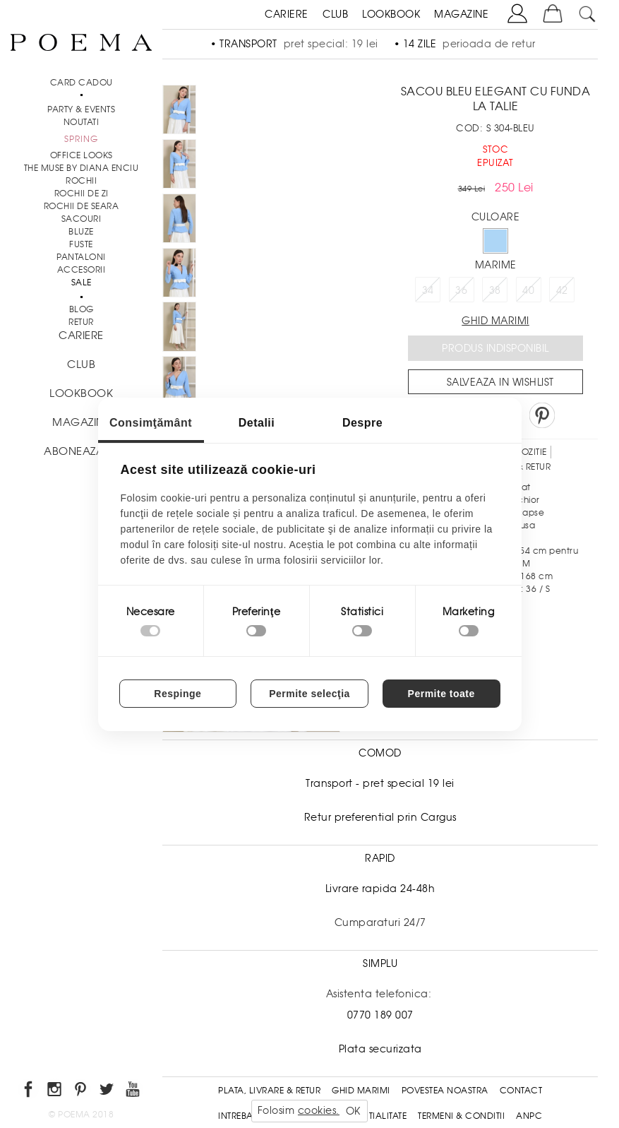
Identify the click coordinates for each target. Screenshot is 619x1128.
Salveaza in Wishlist (500, 382)
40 (528, 290)
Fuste (81, 244)
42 (562, 290)
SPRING (81, 139)
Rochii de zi (81, 193)
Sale (81, 282)
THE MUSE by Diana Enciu (81, 168)
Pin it (542, 415)
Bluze (81, 232)
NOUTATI (82, 122)
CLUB (335, 14)
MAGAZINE (461, 14)
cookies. (318, 1110)
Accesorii (81, 270)
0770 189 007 (380, 1015)
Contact (521, 1091)
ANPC (529, 1116)
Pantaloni (81, 257)
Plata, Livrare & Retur (269, 1091)
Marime (496, 265)
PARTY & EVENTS (81, 109)
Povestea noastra (445, 1091)
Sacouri (81, 219)
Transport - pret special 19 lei (380, 783)
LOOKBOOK (391, 14)
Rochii (81, 181)
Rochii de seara (81, 206)
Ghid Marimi (361, 1091)
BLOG (81, 309)
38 (495, 290)
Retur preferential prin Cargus (380, 817)
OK (353, 1111)
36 (461, 290)
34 (428, 290)
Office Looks (81, 155)
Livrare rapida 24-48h (380, 888)
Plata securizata (380, 1049)
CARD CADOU (81, 83)
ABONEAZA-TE (81, 451)
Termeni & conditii (461, 1116)
